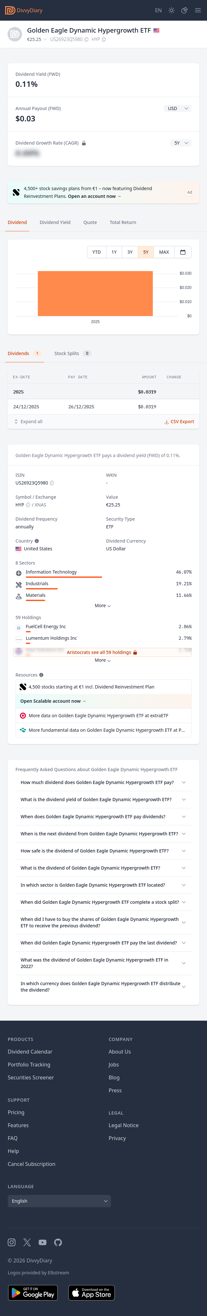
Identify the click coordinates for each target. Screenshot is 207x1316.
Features (18, 1125)
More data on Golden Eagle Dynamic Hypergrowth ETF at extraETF (98, 715)
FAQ (12, 1138)
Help (13, 1151)
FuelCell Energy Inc (46, 626)
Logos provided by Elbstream (38, 1273)
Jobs (114, 1064)
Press (115, 1090)
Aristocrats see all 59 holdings (102, 652)
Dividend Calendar (30, 1051)
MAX (164, 252)
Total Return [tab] (123, 222)
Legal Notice (124, 1125)
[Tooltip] (36, 541)
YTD (97, 252)
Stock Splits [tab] (73, 353)
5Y (145, 252)
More (104, 605)
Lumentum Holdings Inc (51, 638)
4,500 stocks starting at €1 (91, 687)
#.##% (27, 153)
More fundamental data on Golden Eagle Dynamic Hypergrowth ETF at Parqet (107, 730)
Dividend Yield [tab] (55, 222)
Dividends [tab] (25, 353)
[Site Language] (158, 10)
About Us (120, 1051)
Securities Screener (31, 1077)
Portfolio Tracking (29, 1064)
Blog (114, 1077)
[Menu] (198, 10)
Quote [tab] (90, 222)
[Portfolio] (184, 10)
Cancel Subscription (31, 1164)
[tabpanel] (103, 287)
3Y (130, 252)
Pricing (16, 1112)
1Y (114, 252)
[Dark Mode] (171, 10)
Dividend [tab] (17, 222)
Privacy (117, 1138)
